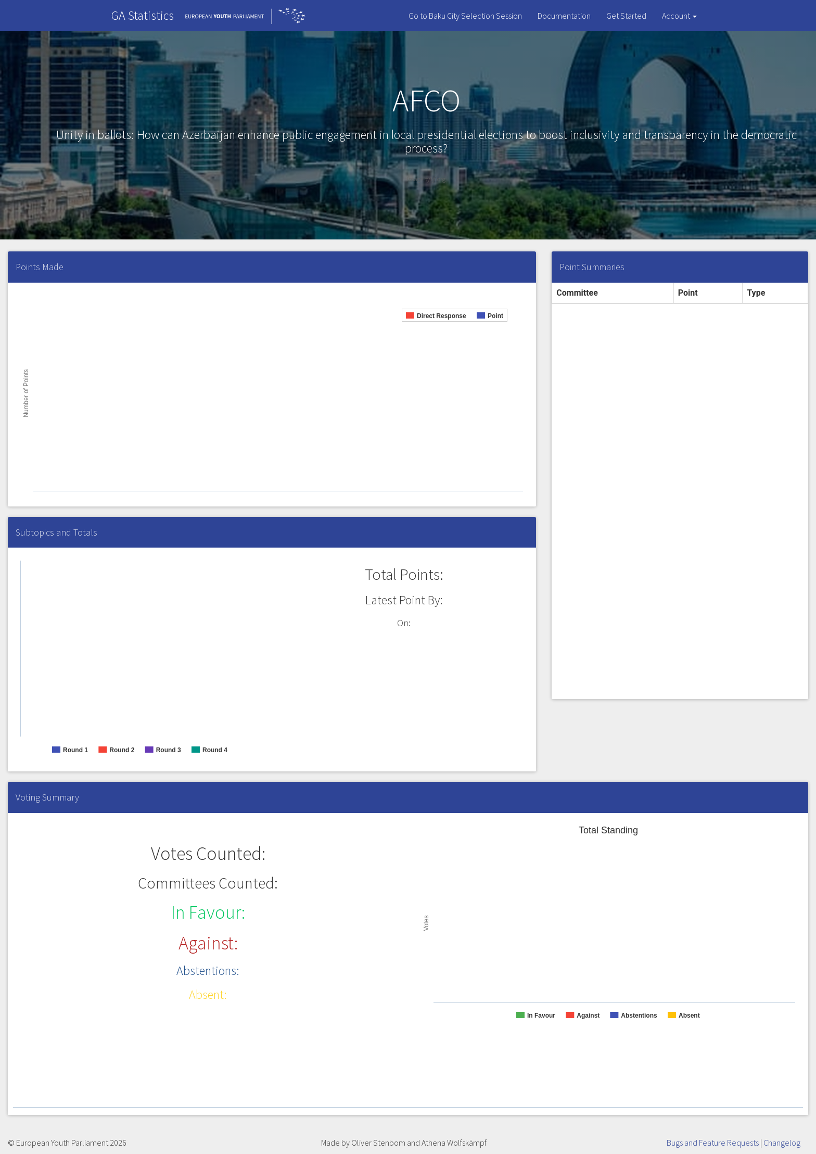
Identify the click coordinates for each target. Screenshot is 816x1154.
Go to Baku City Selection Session (465, 15)
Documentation (564, 15)
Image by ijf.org (426, 179)
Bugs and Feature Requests (713, 1142)
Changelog (781, 1142)
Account (679, 15)
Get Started (626, 15)
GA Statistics (142, 15)
